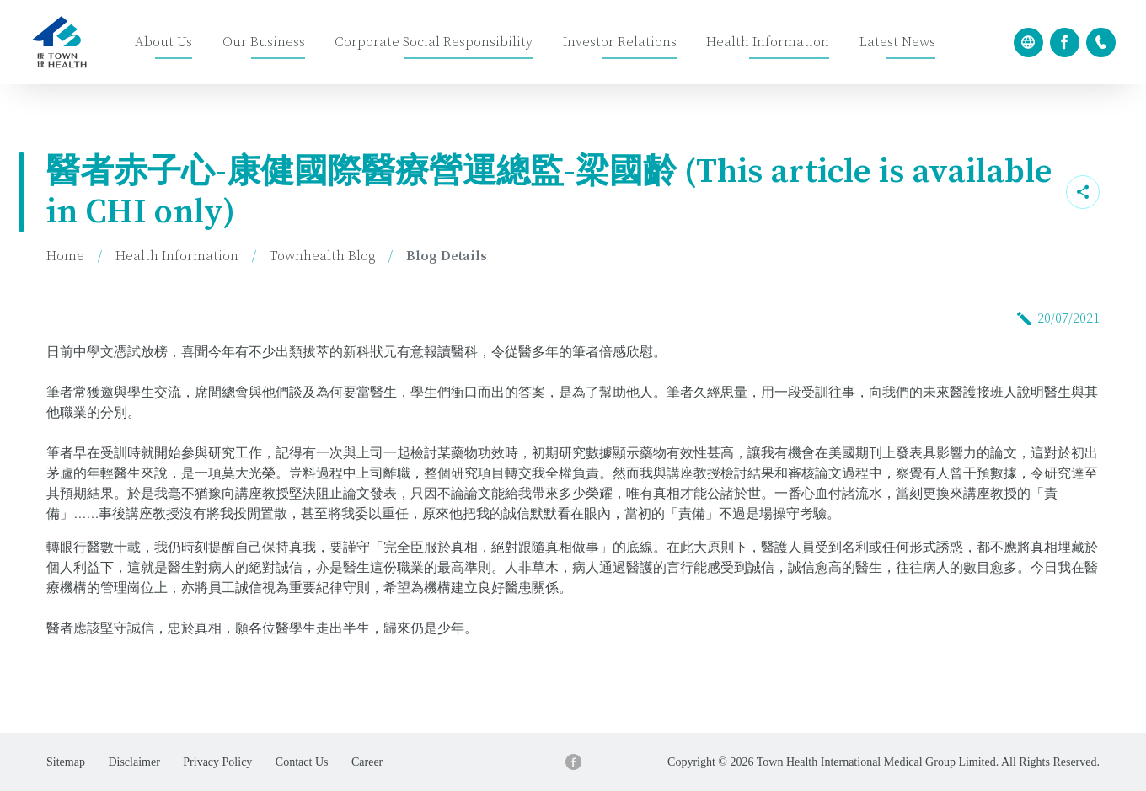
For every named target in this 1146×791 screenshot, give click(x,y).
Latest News (897, 42)
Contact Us (302, 762)
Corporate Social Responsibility (434, 42)
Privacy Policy (217, 762)
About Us (163, 42)
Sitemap (65, 762)
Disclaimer (133, 762)
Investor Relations (620, 42)
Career (367, 762)
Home (65, 256)
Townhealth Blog (322, 256)
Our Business (263, 42)
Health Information (767, 42)
